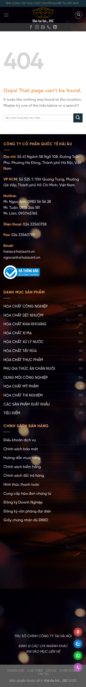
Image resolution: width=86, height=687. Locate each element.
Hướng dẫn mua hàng (21, 458)
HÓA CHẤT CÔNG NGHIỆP (25, 306)
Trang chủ (15, 670)
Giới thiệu (35, 670)
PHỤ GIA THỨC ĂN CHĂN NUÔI (29, 369)
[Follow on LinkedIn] (55, 27)
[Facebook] (31, 27)
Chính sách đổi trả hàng (23, 476)
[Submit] (78, 117)
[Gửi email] (43, 27)
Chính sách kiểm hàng (22, 467)
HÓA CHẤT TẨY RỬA (20, 351)
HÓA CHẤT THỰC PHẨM (23, 360)
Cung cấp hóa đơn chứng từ (27, 494)
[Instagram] (37, 27)
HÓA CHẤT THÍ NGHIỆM (23, 395)
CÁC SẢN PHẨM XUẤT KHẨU (26, 404)
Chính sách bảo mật (20, 449)
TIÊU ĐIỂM (11, 413)
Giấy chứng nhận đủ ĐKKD (25, 520)
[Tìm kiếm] (78, 15)
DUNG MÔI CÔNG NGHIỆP (25, 378)
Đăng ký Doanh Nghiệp (23, 502)
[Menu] (6, 15)
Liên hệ (51, 670)
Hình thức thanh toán (21, 485)
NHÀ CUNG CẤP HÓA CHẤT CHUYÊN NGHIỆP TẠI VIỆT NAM (42, 3)
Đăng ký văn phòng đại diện (27, 511)
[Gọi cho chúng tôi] (49, 27)
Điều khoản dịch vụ (19, 440)
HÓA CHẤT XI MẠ (17, 333)
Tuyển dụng (68, 670)
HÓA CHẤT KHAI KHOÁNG (25, 324)
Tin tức (43, 674)
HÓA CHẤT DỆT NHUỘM (23, 315)
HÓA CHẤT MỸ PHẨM (21, 386)
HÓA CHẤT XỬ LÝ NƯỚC (23, 342)
